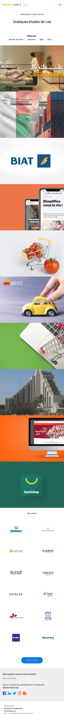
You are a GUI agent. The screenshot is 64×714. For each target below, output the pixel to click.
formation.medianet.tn (13, 708)
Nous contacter (9, 678)
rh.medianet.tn (10, 711)
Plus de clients (32, 660)
